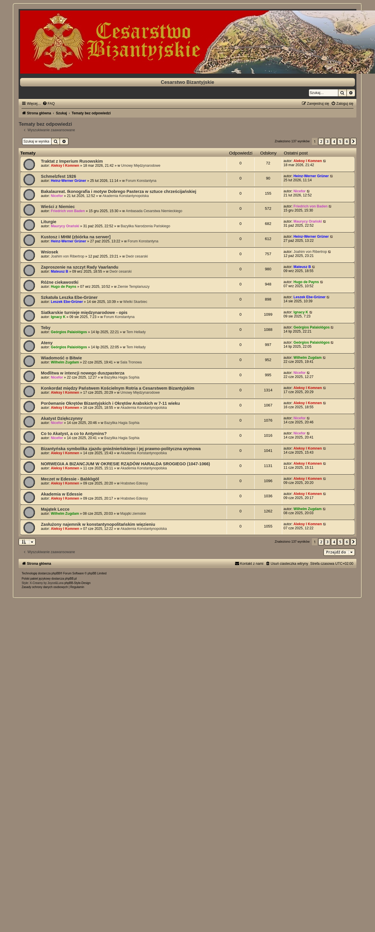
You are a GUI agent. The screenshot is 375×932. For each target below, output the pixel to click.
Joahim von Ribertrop (67, 256)
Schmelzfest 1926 (58, 176)
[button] (353, 141)
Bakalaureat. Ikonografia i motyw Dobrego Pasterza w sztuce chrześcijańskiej (118, 191)
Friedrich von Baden (68, 211)
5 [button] (340, 141)
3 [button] (327, 141)
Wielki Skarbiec (135, 302)
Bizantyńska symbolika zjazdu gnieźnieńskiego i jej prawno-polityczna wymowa (120, 448)
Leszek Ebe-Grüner (67, 302)
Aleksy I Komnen (65, 166)
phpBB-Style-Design (77, 583)
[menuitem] (48, 104)
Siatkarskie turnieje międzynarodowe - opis (84, 312)
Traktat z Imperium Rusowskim (72, 161)
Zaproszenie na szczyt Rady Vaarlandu (79, 267)
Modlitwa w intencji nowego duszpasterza (82, 373)
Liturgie (48, 221)
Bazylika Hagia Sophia (121, 377)
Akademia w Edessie (61, 494)
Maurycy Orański (65, 226)
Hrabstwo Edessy (134, 483)
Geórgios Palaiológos (69, 332)
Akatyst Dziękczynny (62, 418)
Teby (45, 327)
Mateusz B (59, 271)
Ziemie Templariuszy (134, 287)
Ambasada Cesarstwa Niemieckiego (154, 211)
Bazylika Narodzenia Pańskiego (145, 226)
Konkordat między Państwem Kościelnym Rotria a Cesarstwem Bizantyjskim (117, 388)
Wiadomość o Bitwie (61, 358)
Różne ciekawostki (59, 282)
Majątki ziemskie (133, 514)
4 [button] (334, 141)
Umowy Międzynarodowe (140, 166)
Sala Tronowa (131, 362)
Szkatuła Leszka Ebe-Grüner (69, 297)
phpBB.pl (71, 578)
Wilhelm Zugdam (65, 362)
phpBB (55, 573)
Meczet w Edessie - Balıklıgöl (70, 479)
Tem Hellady (136, 332)
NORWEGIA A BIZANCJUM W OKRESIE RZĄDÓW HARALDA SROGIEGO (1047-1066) (125, 463)
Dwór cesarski (137, 256)
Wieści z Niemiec (58, 206)
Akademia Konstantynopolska (125, 196)
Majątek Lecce (55, 509)
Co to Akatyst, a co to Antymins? (73, 433)
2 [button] (321, 141)
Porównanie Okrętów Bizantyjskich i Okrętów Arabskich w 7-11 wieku (110, 403)
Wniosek (49, 252)
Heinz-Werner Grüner (68, 181)
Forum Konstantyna (141, 181)
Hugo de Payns (63, 287)
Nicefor (57, 196)
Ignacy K (58, 317)
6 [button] (347, 141)
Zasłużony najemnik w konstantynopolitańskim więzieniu (98, 524)
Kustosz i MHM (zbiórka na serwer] (76, 237)
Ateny (46, 342)
